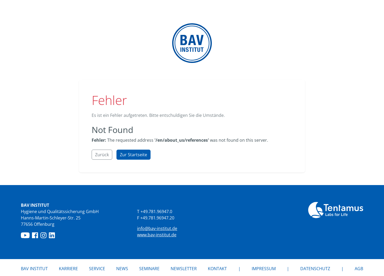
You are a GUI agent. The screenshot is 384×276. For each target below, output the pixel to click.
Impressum (264, 269)
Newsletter (184, 269)
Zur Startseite (133, 155)
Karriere (68, 269)
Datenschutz (315, 269)
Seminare (149, 269)
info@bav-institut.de (157, 228)
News (122, 269)
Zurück (102, 155)
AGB (359, 269)
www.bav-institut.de (156, 235)
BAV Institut (34, 269)
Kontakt (217, 269)
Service (97, 269)
